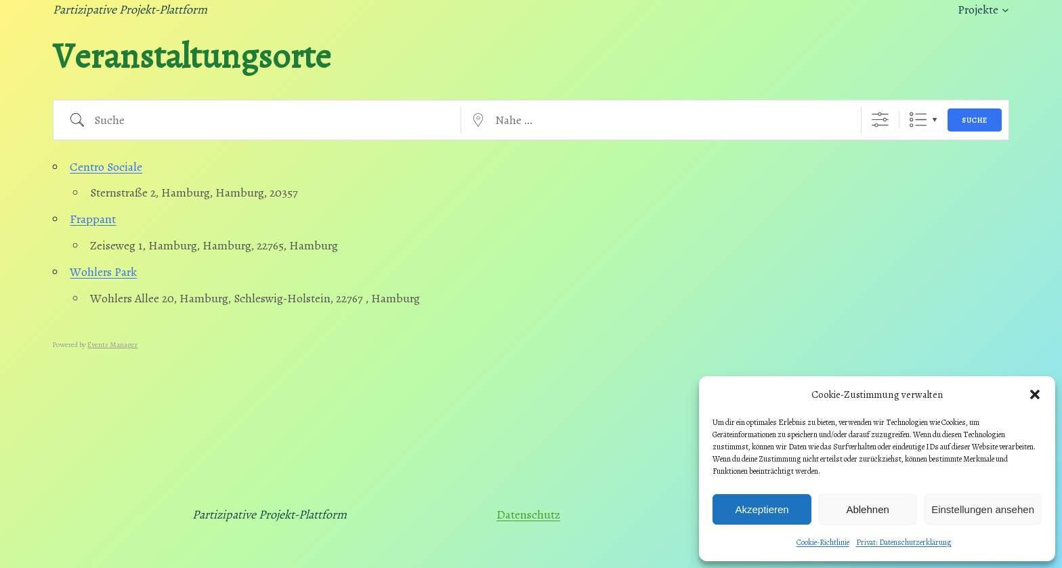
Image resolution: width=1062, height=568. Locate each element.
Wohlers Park (103, 272)
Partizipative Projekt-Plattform (130, 9)
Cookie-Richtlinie (822, 542)
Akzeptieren (761, 509)
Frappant (93, 219)
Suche (974, 120)
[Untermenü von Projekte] (1005, 10)
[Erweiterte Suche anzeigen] (880, 119)
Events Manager (112, 345)
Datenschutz (528, 514)
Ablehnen (867, 509)
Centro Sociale (106, 167)
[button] (1035, 394)
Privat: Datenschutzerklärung (904, 542)
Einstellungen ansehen (982, 509)
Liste (918, 119)
